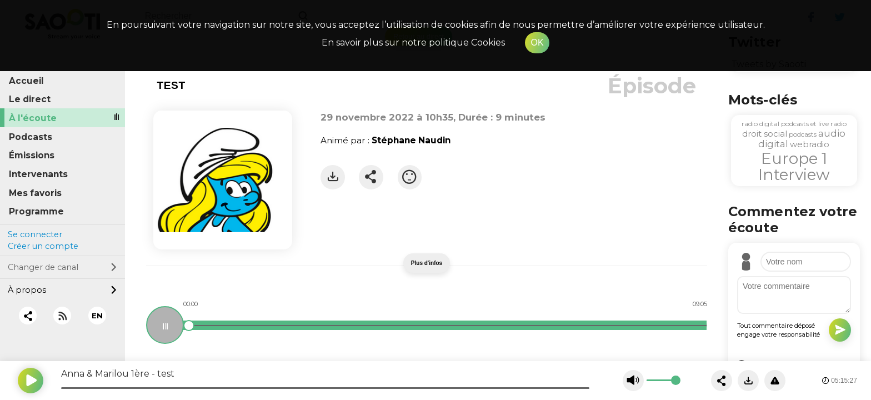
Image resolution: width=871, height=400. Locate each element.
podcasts (803, 134)
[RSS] (62, 316)
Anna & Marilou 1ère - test (117, 373)
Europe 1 (794, 158)
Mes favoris (35, 193)
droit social (764, 133)
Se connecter (35, 234)
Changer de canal (62, 267)
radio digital (760, 123)
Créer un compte (43, 246)
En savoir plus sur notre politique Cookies (413, 42)
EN (97, 315)
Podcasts (30, 137)
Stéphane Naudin (411, 140)
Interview (794, 174)
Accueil (26, 81)
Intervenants (38, 174)
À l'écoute (33, 118)
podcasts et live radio (814, 123)
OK (536, 42)
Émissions (31, 155)
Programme (36, 211)
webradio (809, 144)
